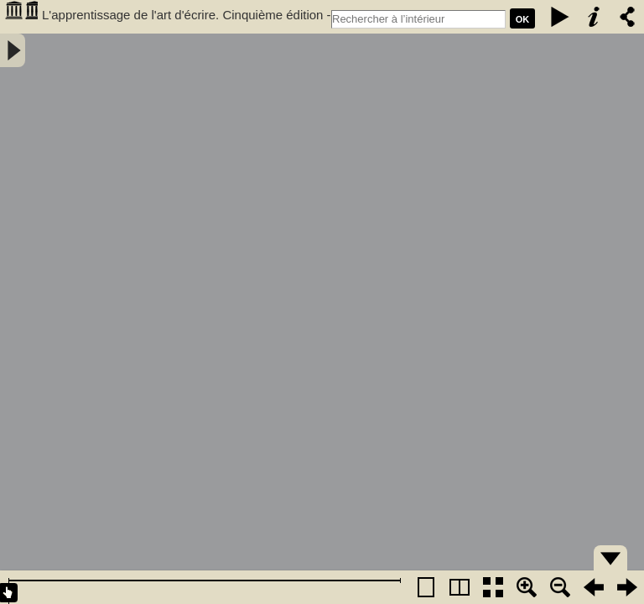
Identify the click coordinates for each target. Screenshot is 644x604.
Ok (523, 19)
